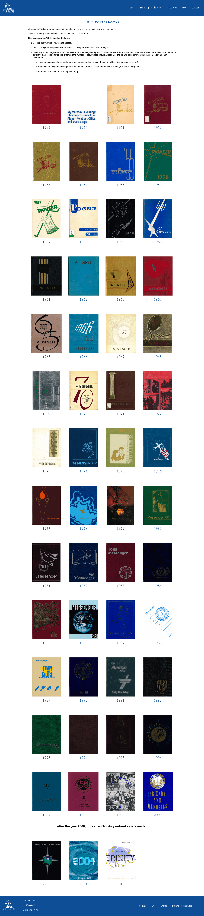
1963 (121, 299)
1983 (121, 586)
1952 (158, 128)
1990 (83, 700)
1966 (83, 357)
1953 (46, 185)
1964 (158, 299)
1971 (121, 414)
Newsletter (172, 8)
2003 (46, 884)
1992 (158, 700)
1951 (121, 128)
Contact (195, 8)
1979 (121, 529)
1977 (46, 529)
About (131, 8)
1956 (158, 185)
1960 (158, 242)
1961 (46, 299)
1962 (83, 299)
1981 (46, 586)
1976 (158, 471)
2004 (83, 884)
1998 (83, 815)
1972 (158, 414)
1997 (46, 815)
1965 (46, 357)
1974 (83, 471)
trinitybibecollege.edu (182, 906)
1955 (121, 185)
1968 (158, 357)
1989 (46, 700)
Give (184, 8)
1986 (83, 643)
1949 (46, 128)
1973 (46, 471)
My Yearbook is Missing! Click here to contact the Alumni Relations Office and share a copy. (82, 117)
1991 (121, 700)
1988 (158, 643)
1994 (83, 758)
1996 (158, 758)
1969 (46, 414)
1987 (121, 643)
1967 (121, 357)
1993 (46, 758)
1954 (83, 185)
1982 (83, 586)
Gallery (156, 7)
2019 (121, 884)
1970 (83, 414)
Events (143, 8)
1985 (46, 643)
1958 (83, 242)
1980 (158, 529)
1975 (121, 471)
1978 (83, 529)
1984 (158, 586)
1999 (121, 815)
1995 (121, 758)
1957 (46, 242)
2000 (158, 815)
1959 (121, 242)
